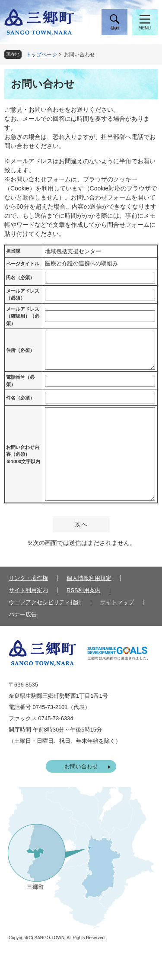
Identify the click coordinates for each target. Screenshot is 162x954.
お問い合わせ (81, 766)
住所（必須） (20, 350)
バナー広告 (23, 614)
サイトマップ (117, 602)
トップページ (41, 55)
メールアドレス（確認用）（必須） (22, 316)
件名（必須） (20, 397)
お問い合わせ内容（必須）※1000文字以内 (23, 454)
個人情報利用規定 (89, 578)
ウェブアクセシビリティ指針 (45, 602)
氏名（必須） (20, 277)
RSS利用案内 (84, 590)
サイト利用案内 (28, 590)
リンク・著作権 (28, 578)
